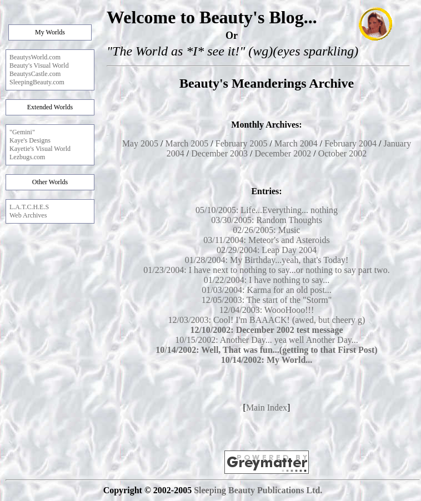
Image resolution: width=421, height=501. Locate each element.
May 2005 (140, 143)
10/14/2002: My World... (267, 360)
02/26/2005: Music (266, 230)
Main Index (266, 407)
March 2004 (296, 143)
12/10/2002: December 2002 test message (266, 330)
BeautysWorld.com (35, 57)
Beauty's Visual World (39, 65)
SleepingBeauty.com (36, 82)
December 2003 (219, 153)
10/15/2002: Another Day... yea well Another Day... (266, 340)
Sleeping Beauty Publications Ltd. (258, 490)
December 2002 (282, 153)
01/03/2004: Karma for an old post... (267, 290)
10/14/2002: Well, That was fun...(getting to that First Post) (266, 350)
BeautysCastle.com (35, 74)
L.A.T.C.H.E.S (29, 207)
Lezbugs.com (27, 157)
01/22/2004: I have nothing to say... (267, 280)
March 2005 (187, 143)
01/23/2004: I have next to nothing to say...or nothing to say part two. (266, 270)
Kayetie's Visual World (40, 149)
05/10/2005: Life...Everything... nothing (267, 210)
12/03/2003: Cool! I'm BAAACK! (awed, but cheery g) (266, 320)
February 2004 (350, 143)
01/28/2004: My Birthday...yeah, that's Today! (267, 260)
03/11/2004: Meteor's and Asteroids (266, 240)
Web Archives (28, 215)
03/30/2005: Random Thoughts (266, 220)
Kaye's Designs (30, 140)
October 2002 (342, 153)
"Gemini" (22, 132)
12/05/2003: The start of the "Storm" (267, 300)
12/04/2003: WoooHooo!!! (266, 310)
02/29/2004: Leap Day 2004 (267, 250)
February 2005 (241, 143)
